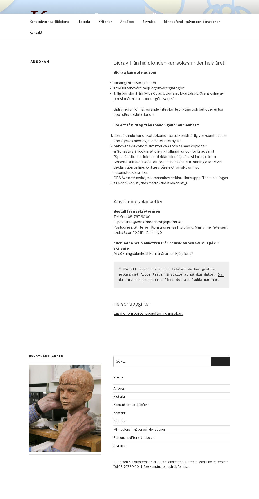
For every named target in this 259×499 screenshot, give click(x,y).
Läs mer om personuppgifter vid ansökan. (148, 313)
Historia (84, 22)
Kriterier (105, 22)
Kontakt (36, 32)
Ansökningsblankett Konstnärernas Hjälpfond (152, 254)
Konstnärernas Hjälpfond (49, 22)
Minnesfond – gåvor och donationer (192, 22)
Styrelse (149, 22)
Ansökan (127, 22)
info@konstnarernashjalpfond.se (153, 222)
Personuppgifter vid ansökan (134, 437)
